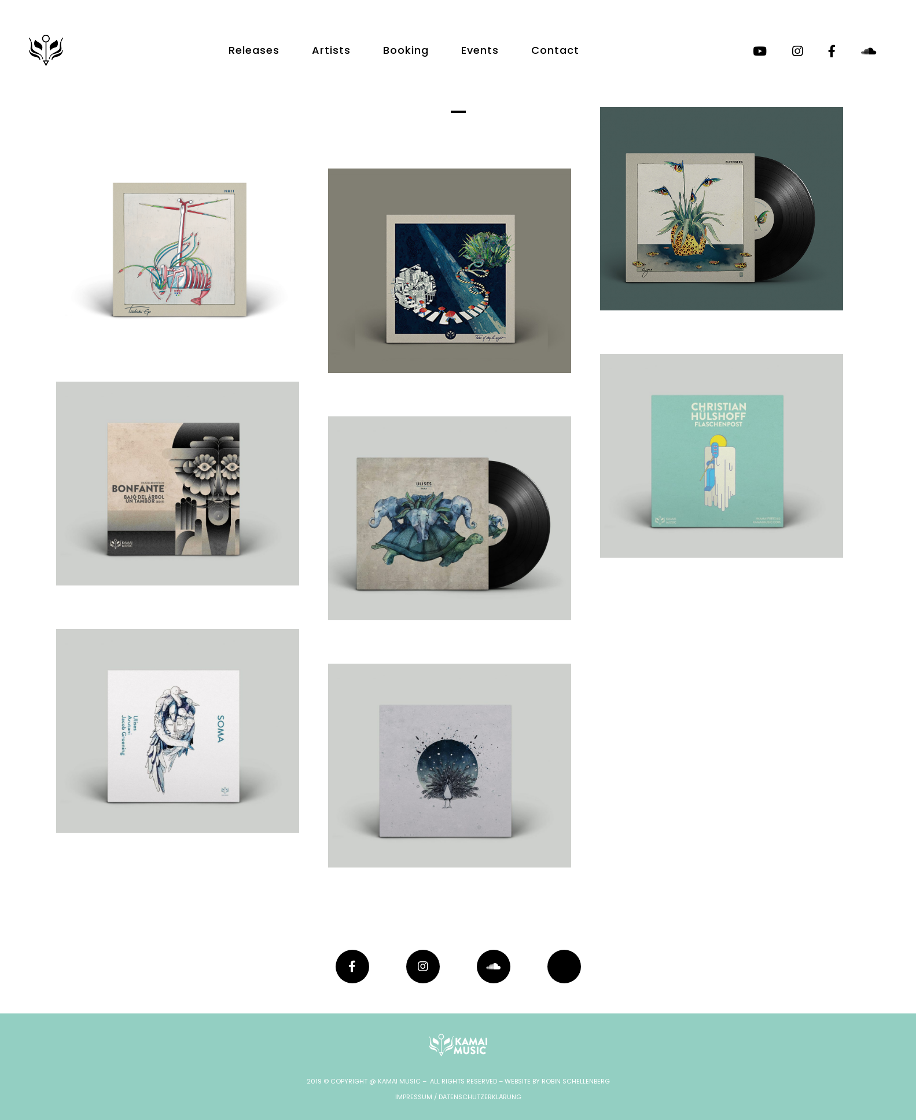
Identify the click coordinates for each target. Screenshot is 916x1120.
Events (480, 50)
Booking (406, 50)
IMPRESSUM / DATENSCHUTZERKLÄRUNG (458, 1096)
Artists (331, 50)
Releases (254, 50)
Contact (555, 50)
